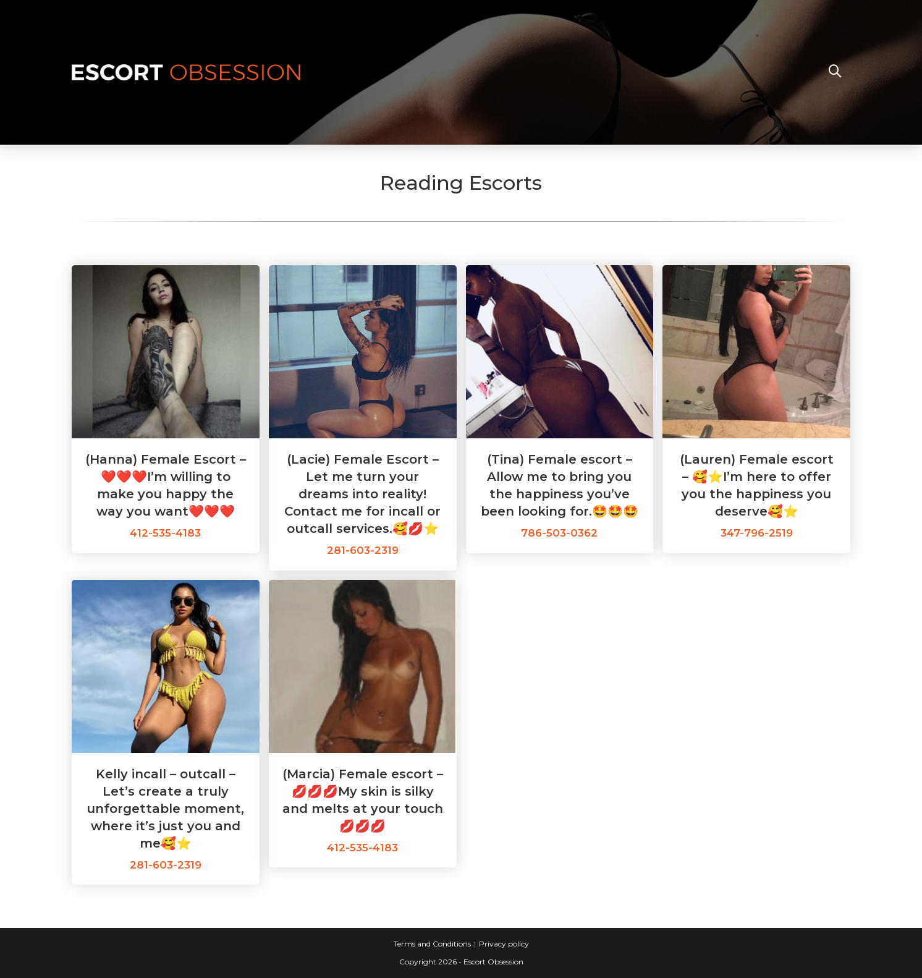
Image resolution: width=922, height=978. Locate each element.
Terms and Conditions (432, 943)
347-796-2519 (757, 533)
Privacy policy (504, 943)
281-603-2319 (363, 550)
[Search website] (834, 72)
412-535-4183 (165, 533)
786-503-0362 (559, 533)
